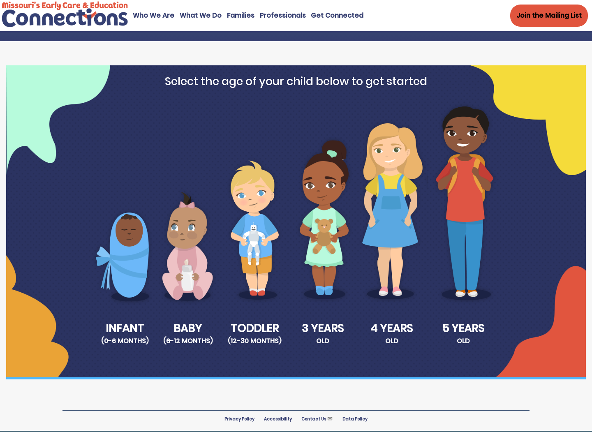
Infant (125, 328)
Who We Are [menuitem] (153, 15)
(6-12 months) (188, 341)
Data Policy (355, 419)
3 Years (323, 328)
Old (322, 341)
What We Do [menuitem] (201, 15)
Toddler (255, 328)
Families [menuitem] (240, 15)
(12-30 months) (254, 341)
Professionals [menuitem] (283, 15)
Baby (187, 328)
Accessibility (278, 419)
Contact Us (317, 419)
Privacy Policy (239, 419)
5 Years (463, 328)
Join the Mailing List (549, 15)
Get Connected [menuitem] (337, 15)
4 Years (391, 328)
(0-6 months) (124, 341)
